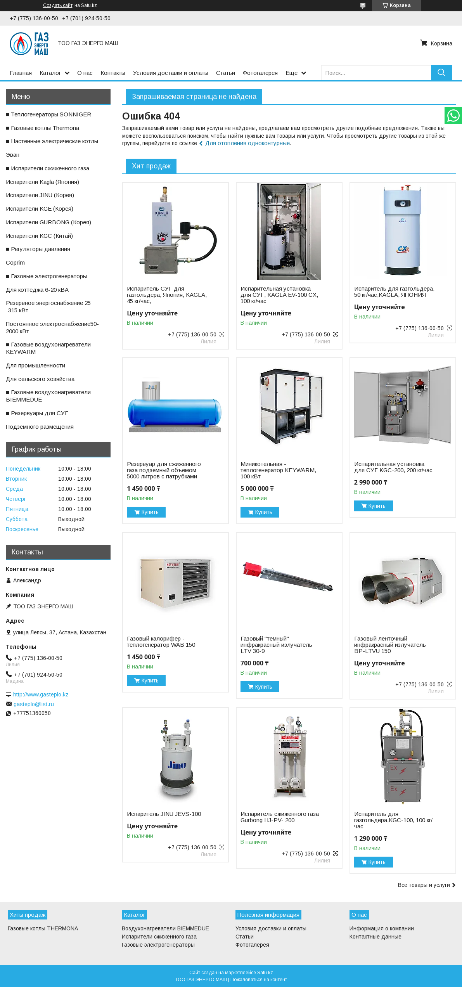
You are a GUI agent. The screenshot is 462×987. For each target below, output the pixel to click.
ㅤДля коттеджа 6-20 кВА (37, 289)
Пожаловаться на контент (258, 979)
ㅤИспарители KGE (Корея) (39, 208)
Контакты (112, 72)
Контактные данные (375, 936)
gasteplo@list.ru (34, 704)
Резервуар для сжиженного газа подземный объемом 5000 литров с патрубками (164, 470)
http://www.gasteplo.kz (41, 694)
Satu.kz (265, 972)
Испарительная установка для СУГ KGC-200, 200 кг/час (393, 467)
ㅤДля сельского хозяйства (40, 379)
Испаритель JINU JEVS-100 (164, 814)
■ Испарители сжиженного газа (47, 168)
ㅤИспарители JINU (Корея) (40, 195)
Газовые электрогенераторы (158, 945)
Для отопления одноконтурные (247, 143)
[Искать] (441, 72)
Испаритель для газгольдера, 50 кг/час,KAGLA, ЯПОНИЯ (394, 292)
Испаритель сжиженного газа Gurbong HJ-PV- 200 (280, 817)
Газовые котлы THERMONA (43, 928)
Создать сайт (58, 5)
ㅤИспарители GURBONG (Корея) (48, 222)
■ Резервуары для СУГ (37, 413)
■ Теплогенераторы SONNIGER (48, 114)
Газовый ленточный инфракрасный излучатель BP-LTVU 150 (390, 644)
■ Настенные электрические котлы (52, 141)
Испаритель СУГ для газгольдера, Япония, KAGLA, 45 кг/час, (167, 295)
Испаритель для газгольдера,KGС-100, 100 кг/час (393, 820)
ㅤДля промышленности (35, 365)
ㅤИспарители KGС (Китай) (39, 235)
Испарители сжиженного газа (159, 936)
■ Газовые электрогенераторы (46, 276)
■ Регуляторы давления (38, 249)
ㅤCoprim (15, 262)
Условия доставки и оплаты (170, 72)
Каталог (50, 72)
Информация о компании (382, 928)
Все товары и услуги (424, 885)
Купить (150, 512)
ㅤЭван (12, 154)
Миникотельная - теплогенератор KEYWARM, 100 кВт (278, 470)
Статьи (225, 72)
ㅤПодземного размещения (40, 426)
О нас (85, 72)
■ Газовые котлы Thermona (42, 128)
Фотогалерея (260, 72)
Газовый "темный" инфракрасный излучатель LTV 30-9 (276, 644)
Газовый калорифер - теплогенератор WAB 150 (161, 641)
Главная (21, 72)
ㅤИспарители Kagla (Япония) (42, 181)
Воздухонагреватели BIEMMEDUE (165, 928)
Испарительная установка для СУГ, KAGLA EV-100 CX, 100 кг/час (279, 295)
